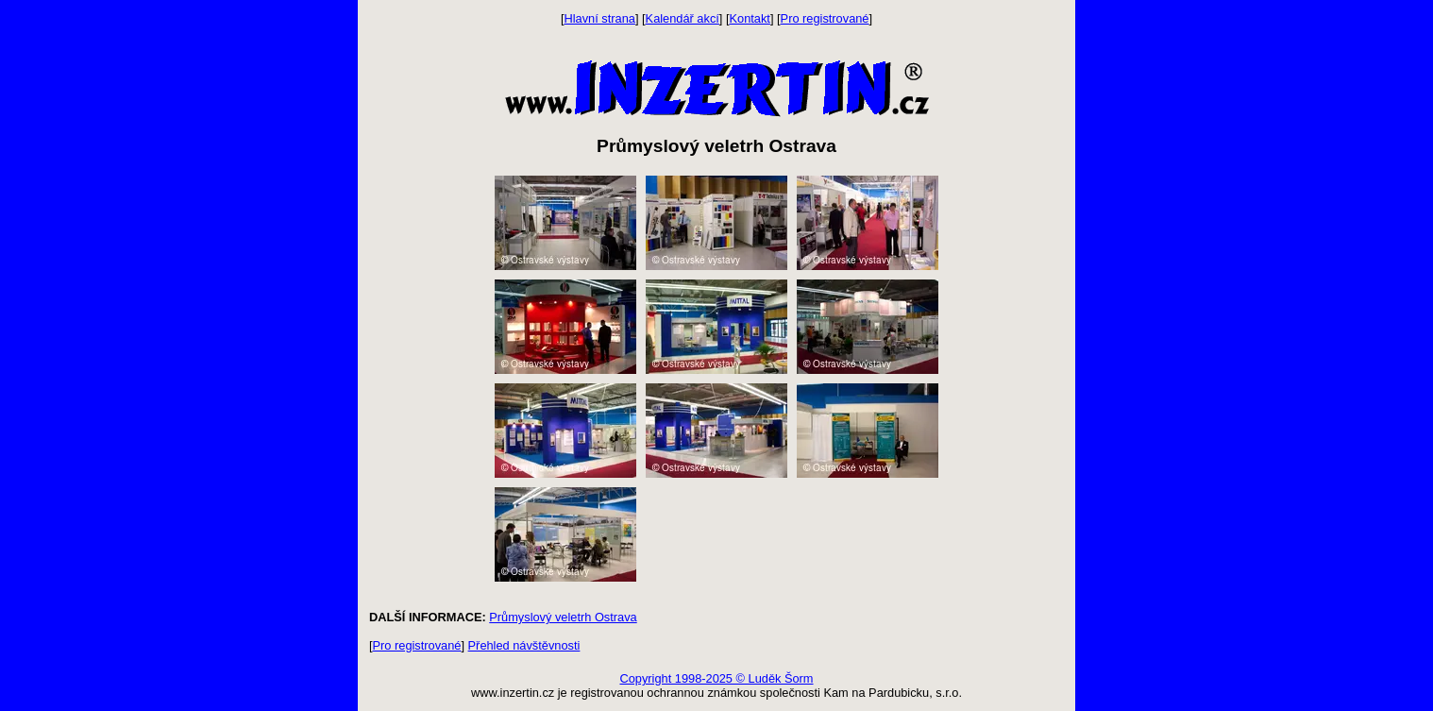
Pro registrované (825, 18)
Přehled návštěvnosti (524, 645)
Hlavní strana (600, 18)
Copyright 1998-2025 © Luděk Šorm (716, 678)
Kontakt (750, 18)
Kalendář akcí (682, 18)
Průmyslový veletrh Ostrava (562, 617)
